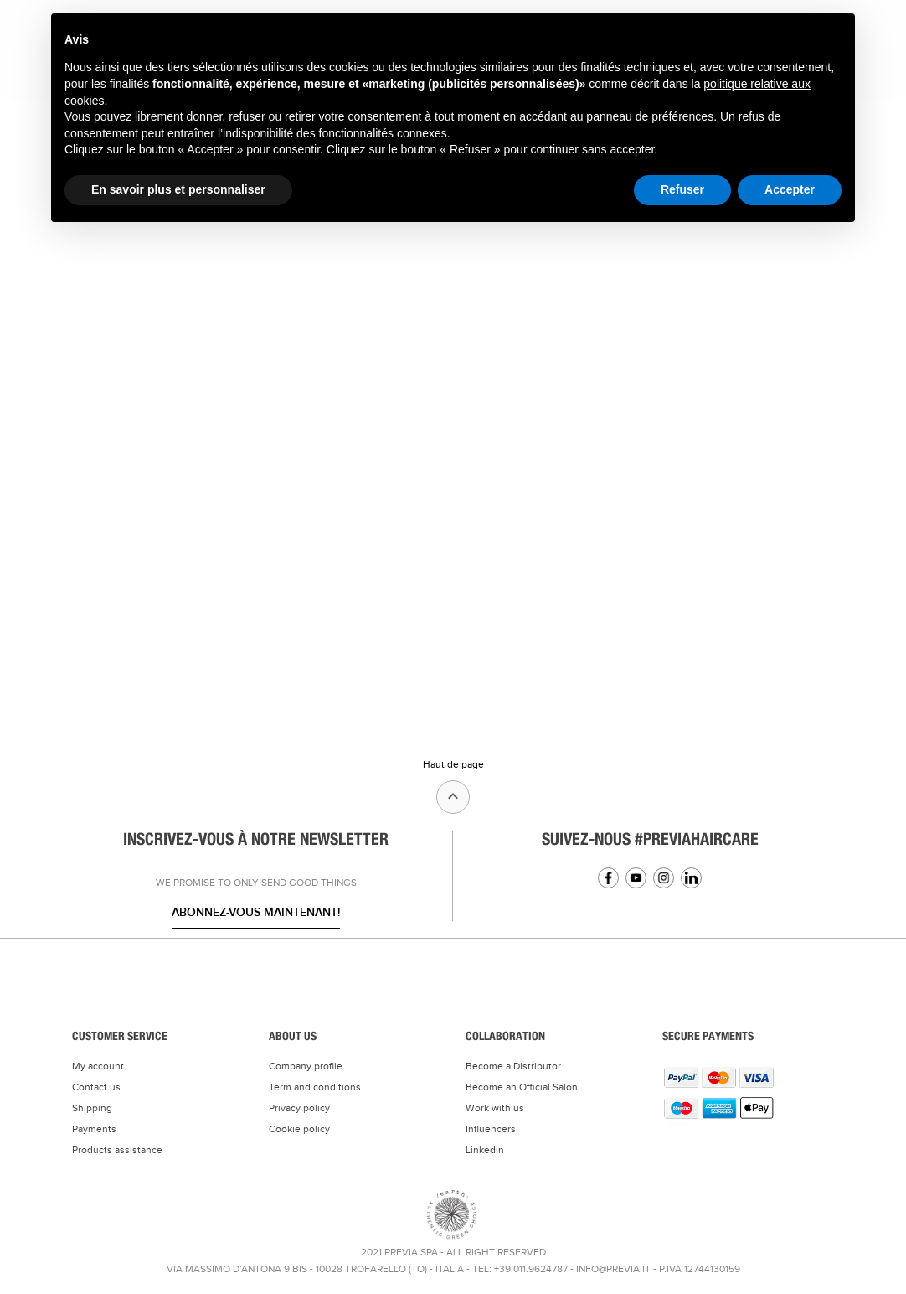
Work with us (495, 1108)
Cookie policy (299, 1129)
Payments (94, 1129)
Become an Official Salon (522, 1087)
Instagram (663, 878)
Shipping (92, 1108)
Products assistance (117, 1150)
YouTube (636, 878)
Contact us (96, 1087)
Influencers (491, 1129)
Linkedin (691, 878)
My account (98, 1066)
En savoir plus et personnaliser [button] (178, 189)
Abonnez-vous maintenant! (256, 912)
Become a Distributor (513, 1066)
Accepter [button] (789, 189)
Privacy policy (299, 1108)
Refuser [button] (682, 189)
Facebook (608, 878)
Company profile (305, 1066)
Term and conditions (315, 1087)
